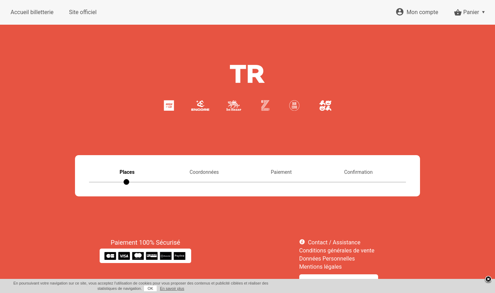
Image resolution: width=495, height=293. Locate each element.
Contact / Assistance (334, 242)
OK (150, 288)
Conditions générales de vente (337, 250)
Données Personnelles (327, 258)
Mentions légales (320, 266)
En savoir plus (172, 288)
